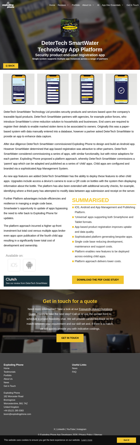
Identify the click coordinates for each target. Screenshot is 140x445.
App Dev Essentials (111, 5)
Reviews (62, 5)
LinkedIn (61, 429)
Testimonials (9, 372)
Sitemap (98, 435)
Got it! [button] (126, 440)
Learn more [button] (86, 440)
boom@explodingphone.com (17, 414)
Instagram (81, 429)
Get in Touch (70, 338)
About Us (86, 5)
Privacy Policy (85, 435)
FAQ (74, 372)
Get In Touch (133, 5)
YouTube (71, 429)
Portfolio (76, 5)
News (6, 382)
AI (98, 5)
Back (11, 66)
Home (52, 5)
